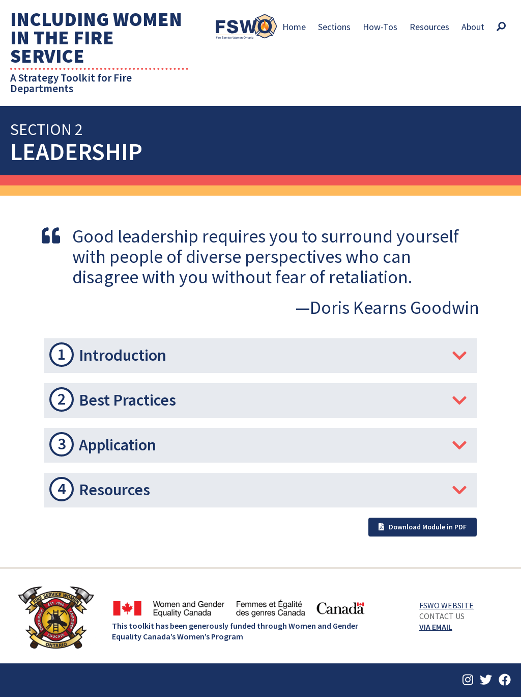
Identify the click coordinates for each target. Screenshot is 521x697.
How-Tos (380, 27)
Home (294, 27)
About (472, 27)
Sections (334, 27)
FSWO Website (446, 605)
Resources (429, 27)
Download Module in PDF (423, 526)
